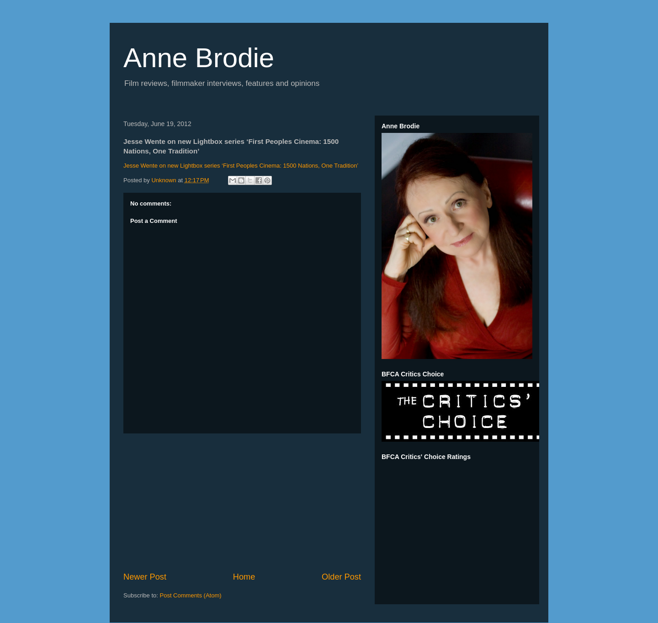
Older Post (341, 576)
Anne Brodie (198, 57)
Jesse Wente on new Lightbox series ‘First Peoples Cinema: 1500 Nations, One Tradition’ (240, 165)
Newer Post (144, 576)
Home (244, 576)
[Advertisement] (242, 502)
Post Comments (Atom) (191, 595)
